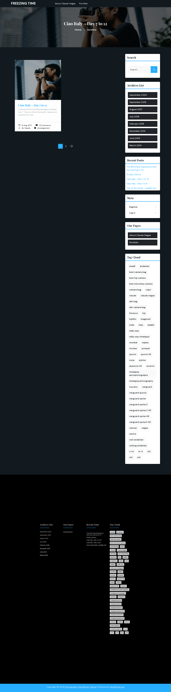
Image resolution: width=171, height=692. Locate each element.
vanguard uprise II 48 (140, 422)
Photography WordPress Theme (80, 685)
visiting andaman (138, 445)
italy (141, 325)
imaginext (146, 319)
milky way (134, 330)
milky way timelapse (139, 336)
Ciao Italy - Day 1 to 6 (137, 183)
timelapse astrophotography (138, 373)
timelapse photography (141, 381)
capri (148, 289)
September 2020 (138, 95)
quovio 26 (146, 354)
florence (133, 313)
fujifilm (132, 319)
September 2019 (137, 102)
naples (145, 342)
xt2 (149, 451)
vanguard (147, 386)
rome (131, 360)
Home (78, 29)
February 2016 (136, 123)
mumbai (133, 342)
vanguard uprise (137, 398)
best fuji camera (137, 278)
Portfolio (133, 242)
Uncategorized (42, 124)
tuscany (133, 386)
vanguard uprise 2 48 (140, 410)
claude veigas (148, 295)
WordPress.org (117, 685)
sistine (142, 360)
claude (132, 295)
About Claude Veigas (140, 235)
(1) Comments (42, 121)
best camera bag (137, 272)
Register (133, 207)
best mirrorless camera (140, 283)
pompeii (146, 348)
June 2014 (134, 138)
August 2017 (135, 109)
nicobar (133, 348)
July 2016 (134, 116)
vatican (133, 428)
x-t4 (131, 451)
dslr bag (133, 301)
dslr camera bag (137, 307)
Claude (28, 124)
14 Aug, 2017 (27, 121)
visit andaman (136, 439)
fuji (143, 313)
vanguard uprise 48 (139, 416)
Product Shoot (134, 174)
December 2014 (137, 131)
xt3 (131, 457)
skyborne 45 (135, 366)
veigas (144, 428)
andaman (144, 266)
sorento (150, 366)
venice (132, 433)
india (131, 325)
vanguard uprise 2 (138, 404)
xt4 (139, 457)
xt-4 (140, 451)
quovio (132, 354)
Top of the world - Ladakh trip (141, 188)
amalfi (132, 266)
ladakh (151, 325)
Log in (132, 212)
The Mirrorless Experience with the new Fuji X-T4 (92, 548)
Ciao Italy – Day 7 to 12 (33, 103)
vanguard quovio (138, 392)
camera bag (135, 289)
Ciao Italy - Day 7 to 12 (138, 179)
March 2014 (135, 145)
